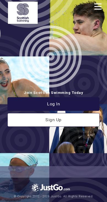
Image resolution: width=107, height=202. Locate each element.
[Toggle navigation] (98, 6)
